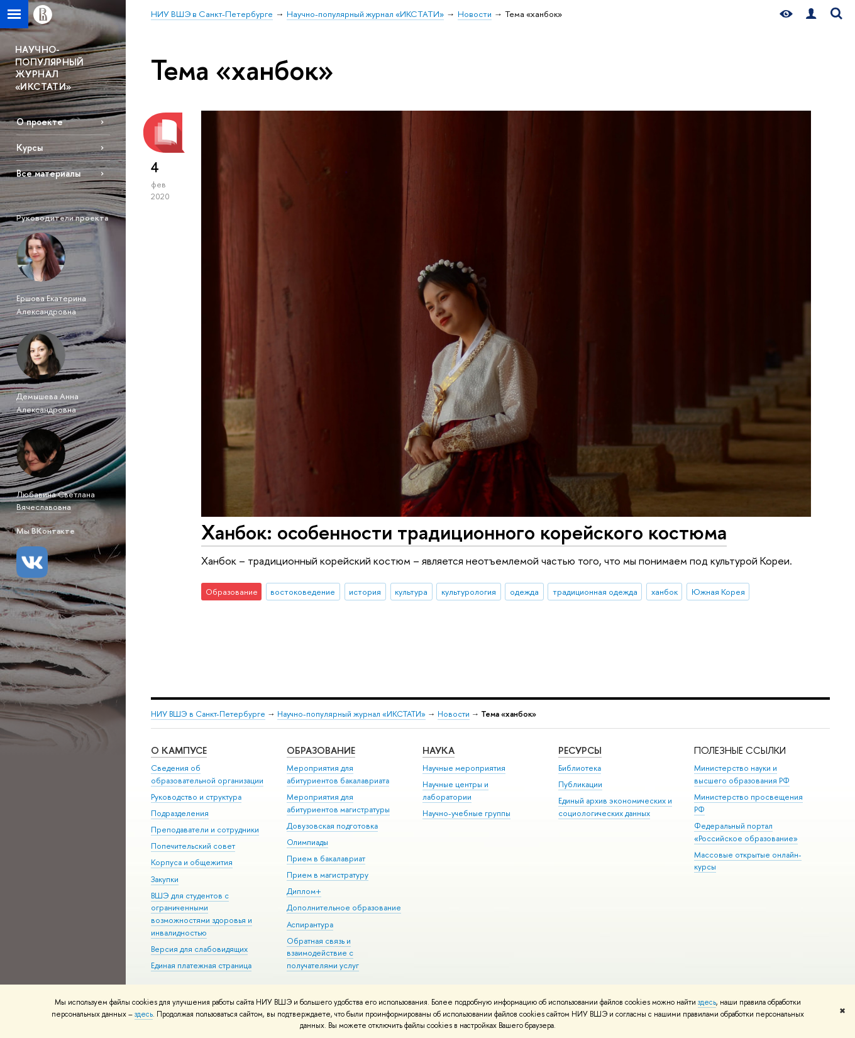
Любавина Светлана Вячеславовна (55, 501)
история (365, 591)
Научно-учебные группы (466, 813)
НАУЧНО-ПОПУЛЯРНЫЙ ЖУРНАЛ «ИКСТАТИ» (49, 68)
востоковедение (302, 591)
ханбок (664, 591)
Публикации (580, 784)
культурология (468, 591)
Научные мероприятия (463, 768)
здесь (707, 1002)
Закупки (165, 879)
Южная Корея (718, 591)
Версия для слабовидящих (199, 949)
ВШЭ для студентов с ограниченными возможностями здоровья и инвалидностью (201, 914)
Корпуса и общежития (192, 862)
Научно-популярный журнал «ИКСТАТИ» (351, 714)
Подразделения (180, 813)
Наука (438, 750)
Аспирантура (310, 924)
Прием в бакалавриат (326, 858)
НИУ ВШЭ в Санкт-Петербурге (208, 714)
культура (411, 591)
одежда (524, 591)
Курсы (29, 147)
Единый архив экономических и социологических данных (615, 807)
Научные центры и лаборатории (455, 790)
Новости (454, 714)
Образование (321, 750)
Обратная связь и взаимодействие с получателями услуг (323, 953)
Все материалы (48, 173)
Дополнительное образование (344, 907)
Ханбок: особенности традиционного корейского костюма (464, 532)
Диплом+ (304, 891)
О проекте (39, 122)
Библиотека (579, 768)
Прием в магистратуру (327, 875)
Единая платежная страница (201, 965)
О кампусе (179, 750)
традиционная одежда (595, 591)
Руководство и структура (196, 797)
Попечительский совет (193, 846)
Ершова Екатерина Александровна (51, 304)
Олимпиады (307, 842)
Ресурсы (580, 750)
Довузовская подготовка (332, 825)
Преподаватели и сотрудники (205, 829)
